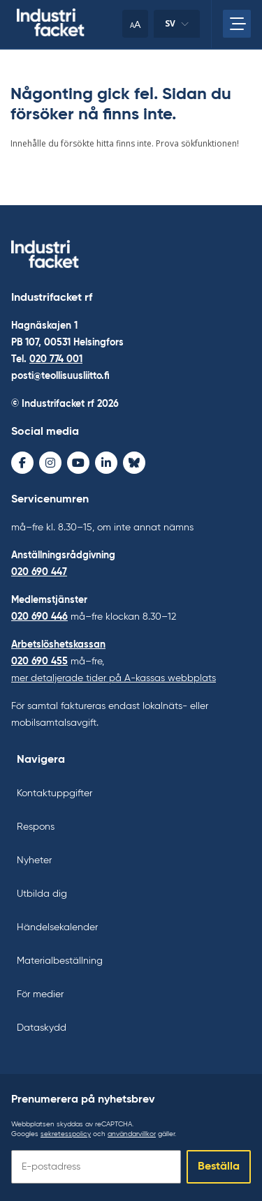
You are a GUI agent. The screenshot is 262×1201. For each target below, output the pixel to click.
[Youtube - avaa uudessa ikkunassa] (78, 463)
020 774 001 (55, 359)
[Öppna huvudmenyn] (237, 24)
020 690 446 (39, 617)
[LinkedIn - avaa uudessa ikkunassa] (106, 463)
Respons (35, 827)
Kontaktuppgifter (54, 793)
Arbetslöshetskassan (58, 645)
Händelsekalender (57, 927)
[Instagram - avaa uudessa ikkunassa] (50, 463)
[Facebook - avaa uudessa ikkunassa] (22, 463)
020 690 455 (39, 661)
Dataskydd (41, 1028)
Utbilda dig (42, 894)
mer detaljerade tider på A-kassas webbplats (113, 678)
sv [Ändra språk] (177, 27)
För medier (40, 994)
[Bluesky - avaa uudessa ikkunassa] (134, 463)
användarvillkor (132, 1134)
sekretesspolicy (66, 1134)
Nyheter (34, 860)
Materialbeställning (60, 961)
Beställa (219, 1166)
